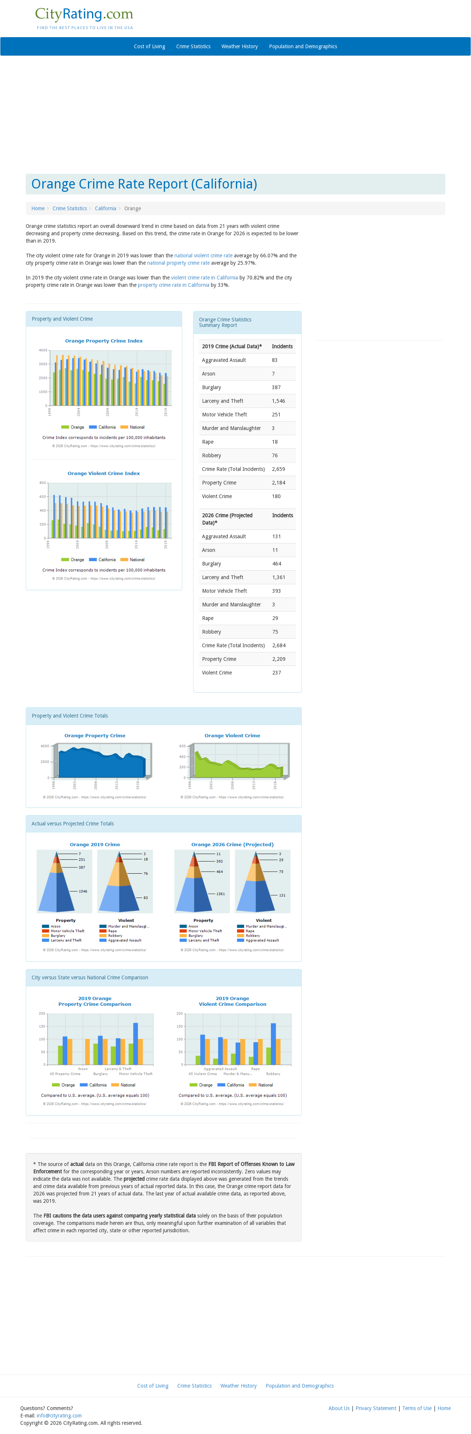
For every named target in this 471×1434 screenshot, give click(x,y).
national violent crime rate (203, 255)
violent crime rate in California (204, 278)
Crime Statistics (193, 46)
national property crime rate (178, 263)
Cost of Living (149, 46)
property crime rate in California (173, 285)
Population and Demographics (303, 46)
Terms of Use (417, 1408)
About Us (339, 1408)
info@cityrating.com (59, 1416)
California (105, 208)
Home (38, 208)
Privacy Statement (375, 1408)
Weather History (240, 46)
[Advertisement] (235, 114)
